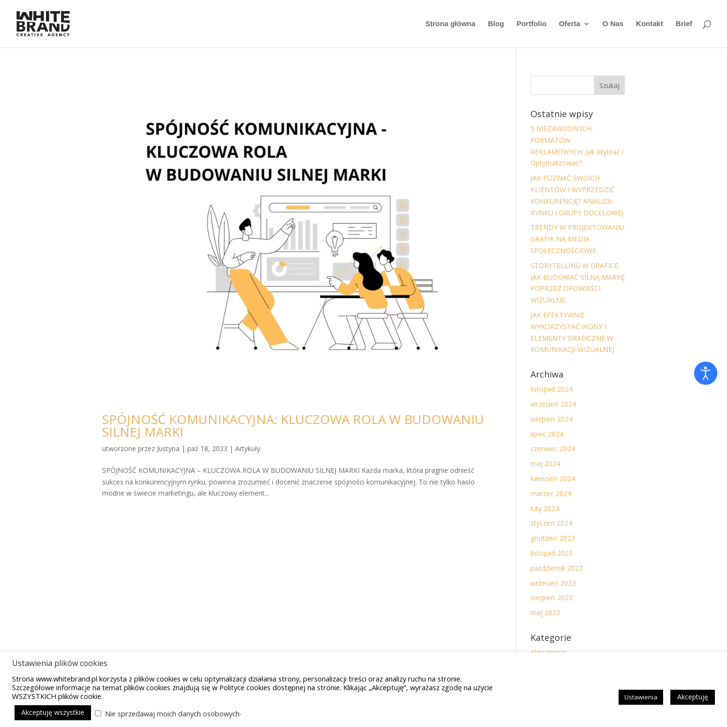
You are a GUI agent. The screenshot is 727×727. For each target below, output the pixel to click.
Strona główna (450, 24)
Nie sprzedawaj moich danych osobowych (172, 713)
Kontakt (649, 24)
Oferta (569, 24)
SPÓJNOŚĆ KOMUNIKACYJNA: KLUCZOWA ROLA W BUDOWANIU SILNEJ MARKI (293, 425)
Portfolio (531, 24)
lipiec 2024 (546, 434)
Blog (496, 24)
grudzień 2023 (552, 538)
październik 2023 (556, 568)
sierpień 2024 (551, 419)
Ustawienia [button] (640, 697)
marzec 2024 (550, 493)
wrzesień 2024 (553, 404)
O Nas (613, 24)
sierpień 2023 (551, 597)
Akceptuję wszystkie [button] (52, 712)
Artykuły (247, 448)
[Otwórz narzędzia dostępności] (705, 373)
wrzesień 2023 (553, 583)
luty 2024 (544, 508)
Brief (684, 24)
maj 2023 (545, 612)
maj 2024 (545, 463)
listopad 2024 (551, 389)
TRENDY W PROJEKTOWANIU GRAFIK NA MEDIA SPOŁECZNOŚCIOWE (577, 239)
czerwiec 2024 (552, 448)
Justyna (168, 448)
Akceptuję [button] (692, 696)
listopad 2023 (551, 553)
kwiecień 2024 (552, 478)
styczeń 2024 (551, 523)
